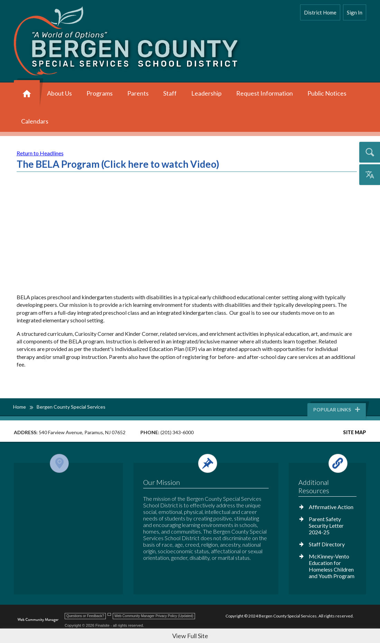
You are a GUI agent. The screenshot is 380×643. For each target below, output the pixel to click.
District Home (320, 12)
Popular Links (337, 409)
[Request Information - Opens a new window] (264, 94)
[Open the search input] (369, 152)
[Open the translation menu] (369, 174)
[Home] (27, 94)
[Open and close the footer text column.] (204, 463)
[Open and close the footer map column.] (67, 463)
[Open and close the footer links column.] (326, 463)
